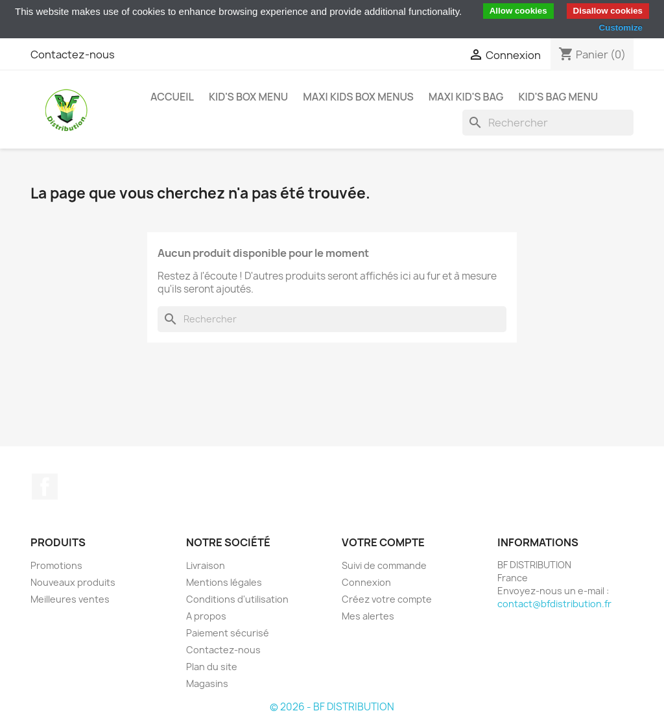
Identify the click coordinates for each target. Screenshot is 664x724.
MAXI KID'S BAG (466, 97)
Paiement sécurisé (227, 633)
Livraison (205, 565)
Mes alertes (368, 616)
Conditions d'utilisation (237, 599)
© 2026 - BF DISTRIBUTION (332, 707)
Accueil (172, 97)
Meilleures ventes (70, 599)
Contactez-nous (72, 54)
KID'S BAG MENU (558, 97)
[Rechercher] (548, 123)
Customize (621, 27)
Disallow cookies (608, 11)
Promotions (56, 565)
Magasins (207, 683)
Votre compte (383, 542)
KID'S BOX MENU (248, 97)
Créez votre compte (387, 599)
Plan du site (211, 666)
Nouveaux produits (72, 582)
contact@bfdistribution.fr (554, 603)
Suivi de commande (384, 565)
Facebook (45, 487)
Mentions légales (224, 582)
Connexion (366, 582)
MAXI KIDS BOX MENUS (358, 97)
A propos (206, 616)
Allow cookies (518, 11)
